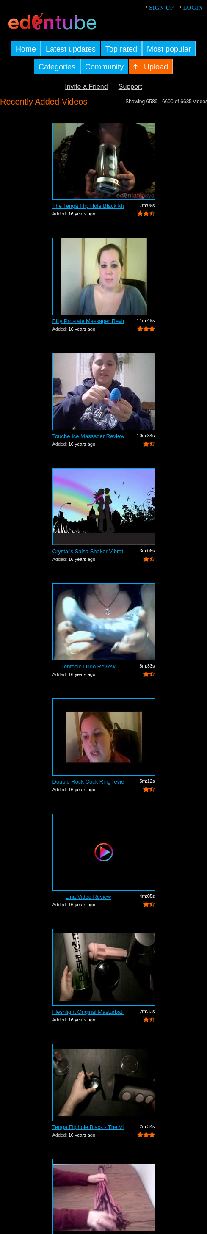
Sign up (161, 7)
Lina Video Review (88, 897)
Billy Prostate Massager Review (88, 321)
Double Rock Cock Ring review (88, 781)
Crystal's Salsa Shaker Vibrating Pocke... (88, 551)
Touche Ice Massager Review (88, 436)
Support (130, 86)
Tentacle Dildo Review (88, 666)
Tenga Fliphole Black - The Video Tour (88, 1127)
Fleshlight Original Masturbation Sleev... (88, 1012)
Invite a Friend (86, 86)
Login (193, 7)
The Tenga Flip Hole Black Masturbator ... (88, 206)
